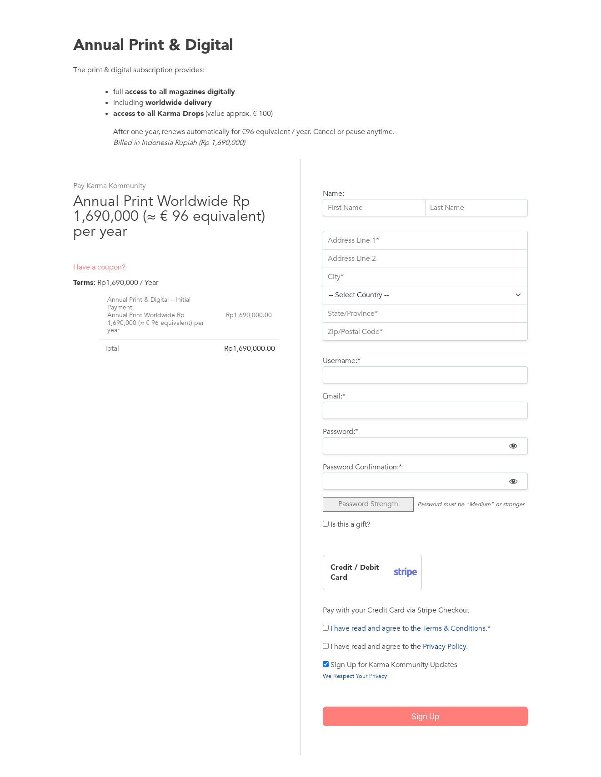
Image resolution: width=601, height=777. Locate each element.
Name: (333, 194)
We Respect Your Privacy (355, 676)
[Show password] (513, 445)
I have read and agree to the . (395, 647)
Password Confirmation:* (362, 467)
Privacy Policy (444, 647)
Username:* (342, 361)
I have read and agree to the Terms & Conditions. (409, 628)
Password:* (340, 432)
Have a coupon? (99, 267)
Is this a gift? (347, 524)
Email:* (334, 396)
